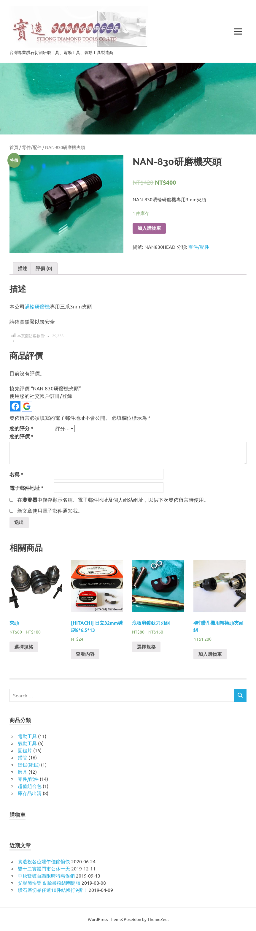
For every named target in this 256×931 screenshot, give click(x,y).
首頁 (13, 147)
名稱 (16, 474)
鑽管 (22, 758)
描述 (22, 268)
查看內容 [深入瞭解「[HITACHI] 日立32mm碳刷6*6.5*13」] (85, 654)
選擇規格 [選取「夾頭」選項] (23, 647)
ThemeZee (157, 919)
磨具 (22, 772)
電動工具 (27, 736)
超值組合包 (30, 786)
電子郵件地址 (26, 488)
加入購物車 (149, 228)
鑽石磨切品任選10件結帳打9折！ (53, 890)
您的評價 (21, 436)
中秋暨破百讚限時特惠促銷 (46, 876)
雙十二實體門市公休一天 (44, 869)
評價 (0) (44, 268)
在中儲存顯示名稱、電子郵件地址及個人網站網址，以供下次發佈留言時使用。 (113, 499)
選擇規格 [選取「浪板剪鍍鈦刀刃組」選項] (146, 647)
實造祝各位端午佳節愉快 (44, 861)
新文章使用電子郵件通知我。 (50, 510)
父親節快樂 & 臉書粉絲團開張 (49, 883)
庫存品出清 (30, 793)
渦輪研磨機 (37, 306)
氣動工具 (27, 743)
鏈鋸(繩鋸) (29, 765)
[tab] (22, 268)
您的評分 (21, 428)
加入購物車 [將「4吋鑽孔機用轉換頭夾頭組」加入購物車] (210, 654)
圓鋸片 (25, 750)
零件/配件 (32, 147)
